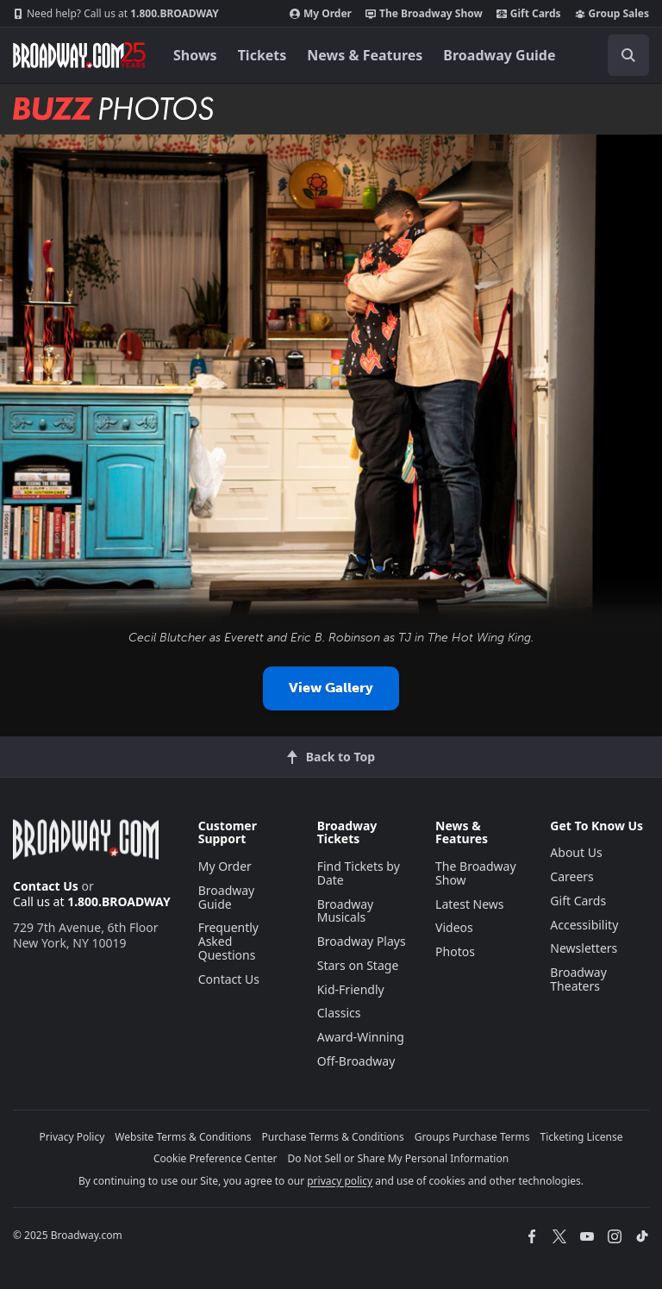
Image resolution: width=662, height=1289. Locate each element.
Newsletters (583, 948)
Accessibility (584, 925)
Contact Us (45, 886)
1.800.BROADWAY (116, 14)
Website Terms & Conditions (183, 1136)
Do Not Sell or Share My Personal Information (398, 1158)
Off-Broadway (356, 1061)
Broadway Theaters (578, 979)
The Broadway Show (424, 14)
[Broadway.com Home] (79, 55)
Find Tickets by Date (358, 873)
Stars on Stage (358, 965)
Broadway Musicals (345, 911)
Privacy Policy (72, 1136)
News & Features (364, 55)
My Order (321, 14)
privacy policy (339, 1180)
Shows (195, 55)
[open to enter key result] (628, 55)
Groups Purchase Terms (472, 1136)
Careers (571, 876)
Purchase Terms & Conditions (333, 1136)
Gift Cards (528, 14)
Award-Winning (360, 1037)
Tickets (262, 55)
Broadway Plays (361, 941)
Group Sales (612, 14)
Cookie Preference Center (215, 1158)
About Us (576, 852)
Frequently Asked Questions (228, 941)
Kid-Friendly (350, 989)
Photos (455, 951)
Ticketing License (581, 1136)
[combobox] (621, 55)
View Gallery (331, 687)
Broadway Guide (499, 55)
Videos (454, 927)
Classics (339, 1012)
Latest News (469, 904)
